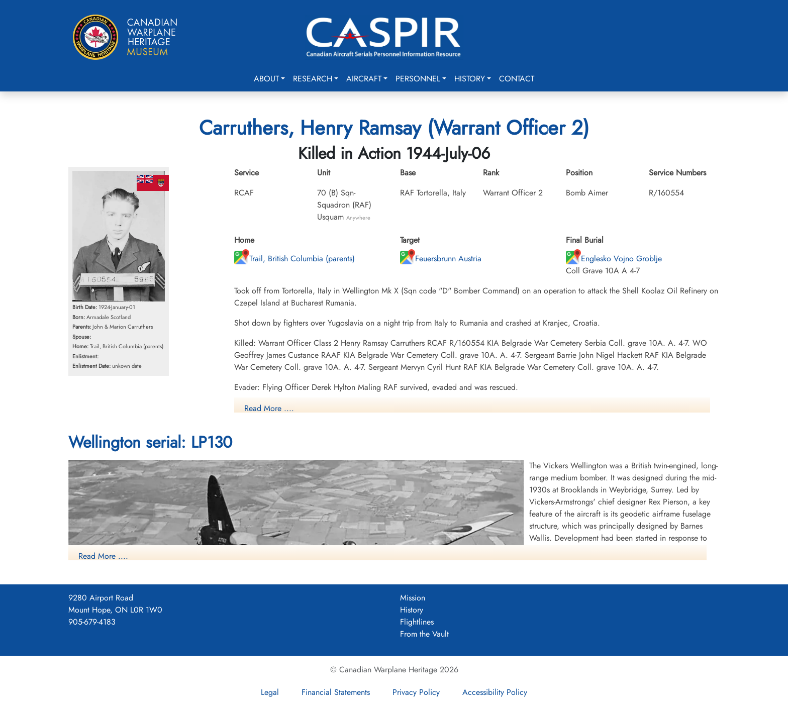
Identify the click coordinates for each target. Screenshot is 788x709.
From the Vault (424, 634)
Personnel (418, 78)
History (469, 78)
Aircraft (363, 78)
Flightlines (417, 622)
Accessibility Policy (494, 692)
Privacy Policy (416, 692)
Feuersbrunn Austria (440, 258)
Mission (412, 597)
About (266, 78)
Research (312, 78)
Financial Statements (336, 692)
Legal (270, 692)
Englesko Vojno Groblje (614, 258)
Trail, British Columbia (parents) (294, 258)
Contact (516, 78)
